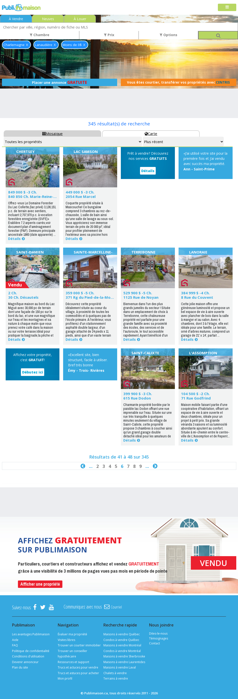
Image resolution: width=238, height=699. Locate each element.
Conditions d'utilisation (28, 656)
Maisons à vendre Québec (121, 634)
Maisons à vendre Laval (119, 667)
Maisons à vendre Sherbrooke (124, 656)
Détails (14, 238)
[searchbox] (119, 27)
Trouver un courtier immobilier (79, 645)
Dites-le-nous (158, 633)
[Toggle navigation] (227, 7)
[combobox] (119, 27)
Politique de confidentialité (30, 651)
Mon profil (65, 678)
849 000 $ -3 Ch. (22, 192)
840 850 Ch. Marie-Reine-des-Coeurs (41, 196)
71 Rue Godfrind (196, 398)
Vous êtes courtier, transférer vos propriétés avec (178, 82)
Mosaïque (52, 133)
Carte (151, 133)
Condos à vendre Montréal (122, 651)
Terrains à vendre (115, 678)
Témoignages (158, 638)
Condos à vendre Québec (121, 640)
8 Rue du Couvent (197, 297)
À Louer (80, 18)
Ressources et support (73, 662)
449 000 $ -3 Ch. (80, 192)
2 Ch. (12, 292)
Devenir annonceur (25, 662)
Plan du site (20, 667)
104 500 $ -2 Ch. (195, 393)
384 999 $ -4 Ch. (195, 292)
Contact (154, 643)
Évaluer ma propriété (72, 634)
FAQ (15, 645)
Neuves (48, 18)
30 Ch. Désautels (23, 297)
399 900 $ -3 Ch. (137, 393)
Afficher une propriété (40, 584)
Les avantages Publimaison (31, 634)
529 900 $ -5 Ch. (137, 292)
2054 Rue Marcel (81, 196)
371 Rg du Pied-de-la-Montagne (95, 297)
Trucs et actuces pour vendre (78, 667)
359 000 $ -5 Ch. (80, 292)
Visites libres (66, 640)
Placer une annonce (59, 82)
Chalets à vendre (115, 673)
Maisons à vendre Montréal (122, 645)
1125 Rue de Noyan (140, 297)
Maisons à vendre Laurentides (124, 662)
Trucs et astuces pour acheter (78, 673)
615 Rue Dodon (137, 398)
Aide (15, 640)
